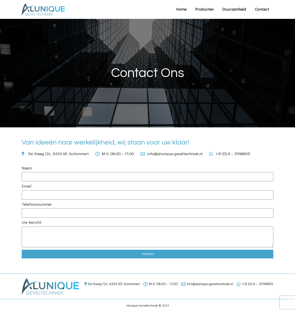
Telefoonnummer (37, 204)
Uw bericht (31, 222)
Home (181, 9)
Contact (262, 9)
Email (26, 186)
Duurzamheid (234, 9)
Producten (204, 9)
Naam (27, 168)
